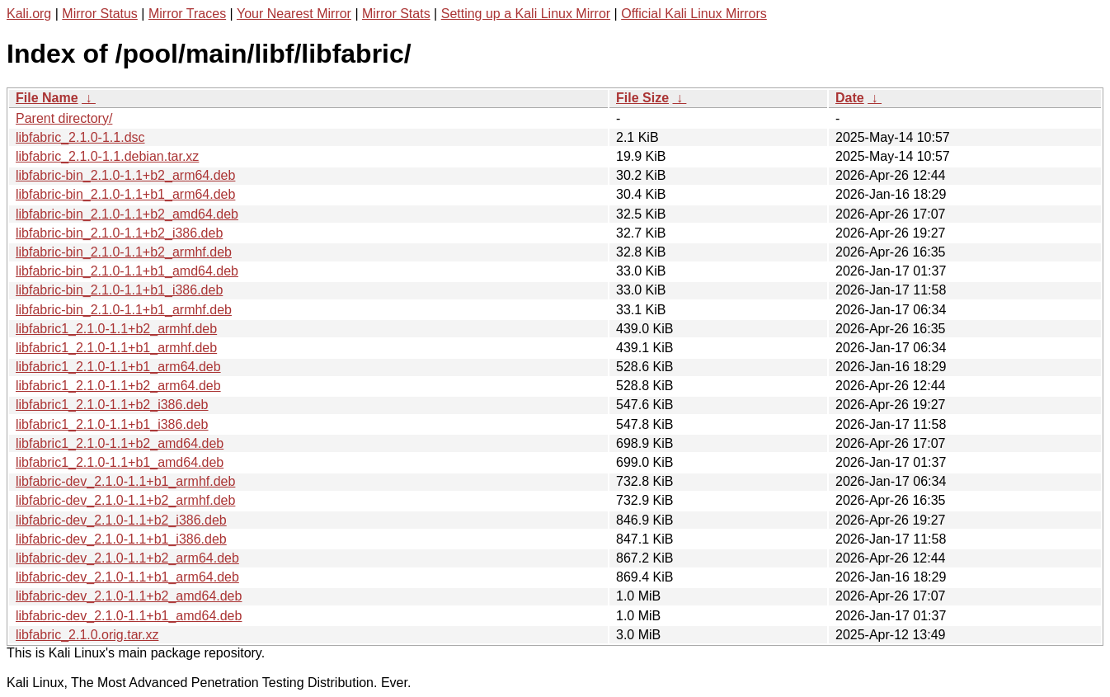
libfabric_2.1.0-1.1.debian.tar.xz (107, 156)
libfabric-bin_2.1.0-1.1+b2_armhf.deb (124, 252)
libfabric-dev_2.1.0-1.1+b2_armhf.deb (125, 500)
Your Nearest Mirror (294, 14)
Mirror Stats (396, 14)
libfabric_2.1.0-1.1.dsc (80, 137)
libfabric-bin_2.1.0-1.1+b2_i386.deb (119, 233)
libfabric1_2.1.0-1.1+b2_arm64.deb (118, 386)
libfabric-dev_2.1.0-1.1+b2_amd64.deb (129, 596)
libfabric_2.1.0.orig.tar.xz (87, 635)
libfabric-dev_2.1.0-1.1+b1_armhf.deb (125, 481)
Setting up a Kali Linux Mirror (525, 14)
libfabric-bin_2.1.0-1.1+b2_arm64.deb (125, 175)
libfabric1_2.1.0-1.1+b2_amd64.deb (119, 443)
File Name (47, 98)
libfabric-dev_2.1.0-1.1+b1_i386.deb (121, 539)
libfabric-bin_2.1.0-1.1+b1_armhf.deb (124, 310)
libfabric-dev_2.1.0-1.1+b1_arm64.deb (127, 577)
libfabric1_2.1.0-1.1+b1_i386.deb (112, 424)
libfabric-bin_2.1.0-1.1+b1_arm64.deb (125, 194)
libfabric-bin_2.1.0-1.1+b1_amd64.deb (127, 271)
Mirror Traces (187, 14)
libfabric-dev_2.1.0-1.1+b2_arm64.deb (127, 558)
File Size (642, 98)
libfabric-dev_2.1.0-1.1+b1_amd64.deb (129, 616)
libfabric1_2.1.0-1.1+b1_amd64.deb (119, 462)
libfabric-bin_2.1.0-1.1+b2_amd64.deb (127, 214)
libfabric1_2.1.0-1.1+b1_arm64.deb (118, 367)
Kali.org (29, 14)
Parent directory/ (64, 118)
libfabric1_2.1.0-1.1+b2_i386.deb (112, 405)
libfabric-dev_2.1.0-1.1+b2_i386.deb (121, 520)
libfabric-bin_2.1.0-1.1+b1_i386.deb (119, 290)
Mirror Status (100, 14)
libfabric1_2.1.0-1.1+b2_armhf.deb (116, 329)
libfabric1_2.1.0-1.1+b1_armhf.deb (116, 348)
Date (849, 98)
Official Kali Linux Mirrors (694, 14)
